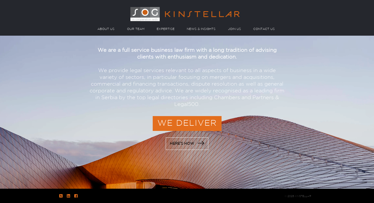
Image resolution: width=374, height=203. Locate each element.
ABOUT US (106, 29)
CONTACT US (264, 29)
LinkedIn (68, 196)
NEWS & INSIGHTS (201, 29)
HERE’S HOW (187, 143)
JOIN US (234, 29)
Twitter (61, 196)
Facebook (76, 196)
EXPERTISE (166, 29)
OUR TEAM (135, 29)
